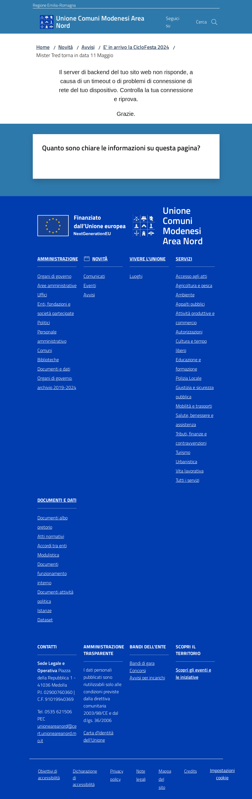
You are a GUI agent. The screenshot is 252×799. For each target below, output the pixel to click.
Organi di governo (54, 276)
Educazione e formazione (188, 364)
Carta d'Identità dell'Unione (98, 736)
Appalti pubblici (190, 303)
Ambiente (185, 294)
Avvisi (88, 47)
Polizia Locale (189, 378)
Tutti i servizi (187, 480)
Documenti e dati (53, 368)
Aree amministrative (57, 285)
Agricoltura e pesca (194, 285)
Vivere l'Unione (148, 259)
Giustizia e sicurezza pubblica (195, 392)
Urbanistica (186, 461)
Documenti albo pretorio (52, 522)
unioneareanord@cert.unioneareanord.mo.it (57, 733)
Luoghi (136, 276)
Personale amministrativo (51, 336)
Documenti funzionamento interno (52, 573)
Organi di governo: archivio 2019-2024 (56, 383)
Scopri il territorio (188, 650)
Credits (190, 771)
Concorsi (138, 670)
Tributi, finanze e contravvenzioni (191, 438)
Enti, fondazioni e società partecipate (55, 308)
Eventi (90, 285)
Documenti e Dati (57, 500)
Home (43, 47)
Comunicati (94, 276)
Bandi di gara (142, 663)
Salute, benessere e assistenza (194, 420)
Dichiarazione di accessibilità (85, 778)
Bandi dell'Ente (148, 646)
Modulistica (48, 554)
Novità (65, 47)
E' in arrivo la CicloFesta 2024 (136, 47)
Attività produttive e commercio (195, 318)
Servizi (184, 259)
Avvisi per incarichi (147, 677)
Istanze (44, 610)
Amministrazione (57, 259)
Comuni (44, 350)
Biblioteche (48, 359)
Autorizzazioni (189, 331)
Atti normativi (50, 536)
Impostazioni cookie (222, 774)
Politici (43, 322)
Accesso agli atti (191, 276)
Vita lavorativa (190, 470)
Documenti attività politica (55, 596)
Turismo (183, 452)
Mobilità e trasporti (194, 405)
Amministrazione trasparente (104, 650)
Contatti (47, 646)
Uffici (42, 294)
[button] (214, 22)
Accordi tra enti (52, 545)
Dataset (45, 619)
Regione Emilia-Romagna (54, 5)
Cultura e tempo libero (191, 346)
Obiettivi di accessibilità (49, 774)
